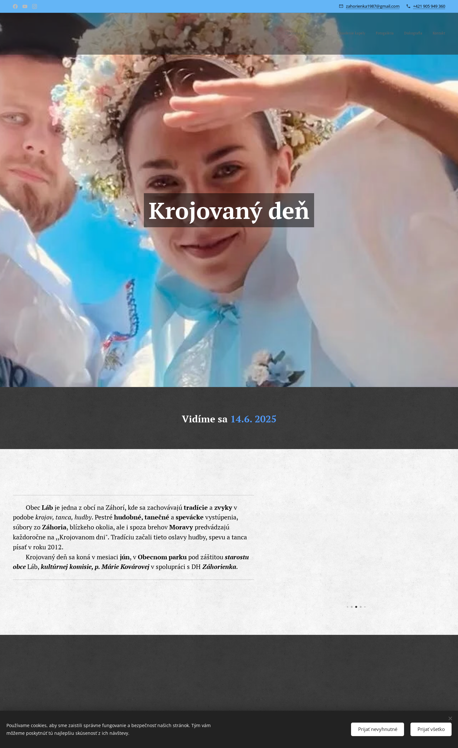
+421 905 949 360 (429, 6)
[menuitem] (395, 34)
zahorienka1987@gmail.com (373, 6)
